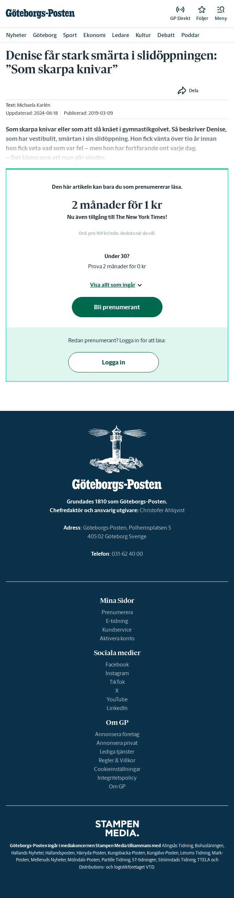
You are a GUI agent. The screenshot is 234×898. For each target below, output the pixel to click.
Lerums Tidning (195, 853)
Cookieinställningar (117, 769)
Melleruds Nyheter (48, 859)
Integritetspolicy (117, 777)
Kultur (143, 35)
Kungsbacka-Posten (126, 853)
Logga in (113, 362)
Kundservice (117, 629)
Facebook (117, 664)
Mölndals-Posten (83, 859)
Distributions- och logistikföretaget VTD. (117, 867)
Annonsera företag (117, 734)
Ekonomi (94, 35)
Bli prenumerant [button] (117, 307)
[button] (221, 14)
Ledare (120, 35)
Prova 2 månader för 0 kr (117, 266)
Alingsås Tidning (177, 845)
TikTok (117, 681)
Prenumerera (117, 612)
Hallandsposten (60, 853)
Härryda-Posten (91, 853)
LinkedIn (117, 708)
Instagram (117, 673)
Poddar (190, 35)
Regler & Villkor (117, 760)
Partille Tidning (116, 859)
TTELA (203, 859)
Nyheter (16, 35)
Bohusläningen (209, 845)
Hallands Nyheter (27, 853)
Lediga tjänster (117, 751)
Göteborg (45, 35)
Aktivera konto (117, 638)
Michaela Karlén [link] (33, 105)
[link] (40, 14)
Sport (70, 35)
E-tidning (117, 620)
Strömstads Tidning (177, 859)
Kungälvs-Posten (162, 853)
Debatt (166, 35)
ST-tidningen (144, 859)
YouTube (117, 699)
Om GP (117, 786)
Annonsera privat (117, 742)
